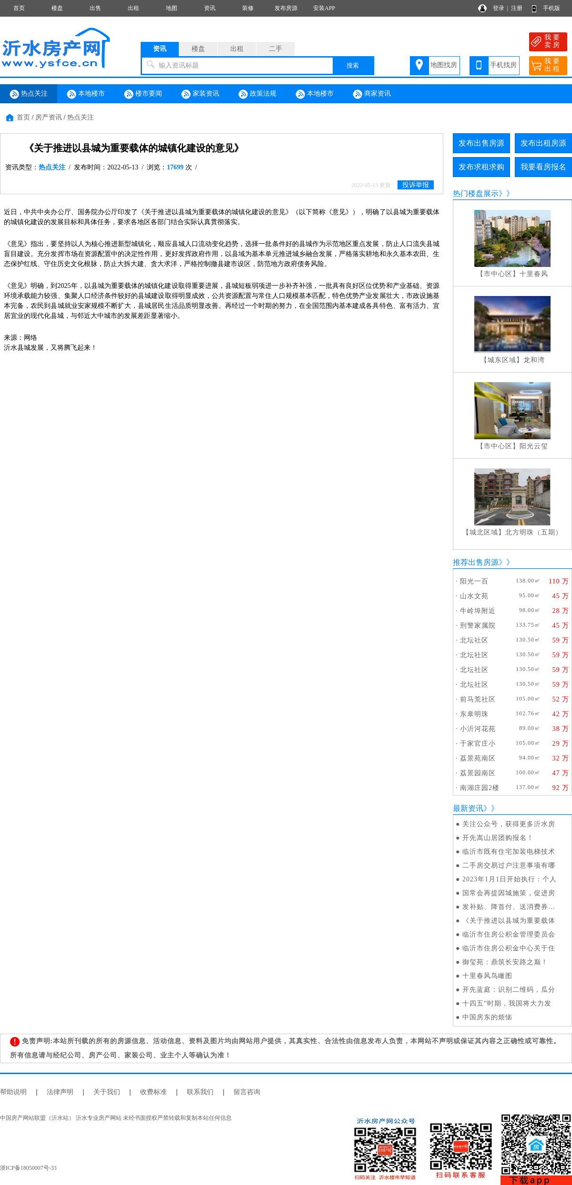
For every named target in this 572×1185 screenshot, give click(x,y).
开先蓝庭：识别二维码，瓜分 (508, 989)
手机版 (551, 8)
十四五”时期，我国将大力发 (507, 1003)
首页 (19, 8)
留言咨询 (247, 1092)
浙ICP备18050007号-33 (28, 1168)
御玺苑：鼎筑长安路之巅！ (505, 962)
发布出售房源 (481, 143)
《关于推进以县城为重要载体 (508, 920)
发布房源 (286, 8)
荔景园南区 (478, 773)
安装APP (324, 8)
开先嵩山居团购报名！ (498, 837)
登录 (498, 8)
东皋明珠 (474, 714)
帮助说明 (13, 1092)
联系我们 (200, 1092)
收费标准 (153, 1092)
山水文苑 (474, 596)
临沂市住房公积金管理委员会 (508, 934)
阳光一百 (474, 581)
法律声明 (60, 1092)
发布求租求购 (481, 167)
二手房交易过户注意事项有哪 (508, 865)
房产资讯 (48, 117)
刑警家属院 (478, 625)
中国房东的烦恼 (487, 1017)
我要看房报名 (543, 167)
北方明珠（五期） (533, 532)
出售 (95, 8)
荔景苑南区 (478, 758)
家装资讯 (200, 94)
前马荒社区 (478, 699)
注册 (516, 8)
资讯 (209, 8)
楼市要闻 (143, 94)
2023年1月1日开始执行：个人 (509, 879)
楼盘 (57, 8)
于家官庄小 (478, 743)
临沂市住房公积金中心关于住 (508, 948)
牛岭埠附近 (478, 610)
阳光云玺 (534, 446)
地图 (171, 8)
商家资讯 (372, 94)
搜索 (353, 65)
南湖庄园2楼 (480, 787)
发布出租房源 (543, 143)
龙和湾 (534, 360)
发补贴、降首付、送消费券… (508, 906)
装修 (248, 8)
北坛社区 (474, 640)
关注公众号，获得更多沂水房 (508, 824)
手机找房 (503, 65)
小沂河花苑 (478, 728)
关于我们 (106, 1092)
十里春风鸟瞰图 (487, 975)
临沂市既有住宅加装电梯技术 (508, 851)
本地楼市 (86, 94)
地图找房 (443, 65)
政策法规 (257, 94)
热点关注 (29, 94)
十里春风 (534, 273)
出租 (133, 8)
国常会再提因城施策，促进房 (508, 893)
